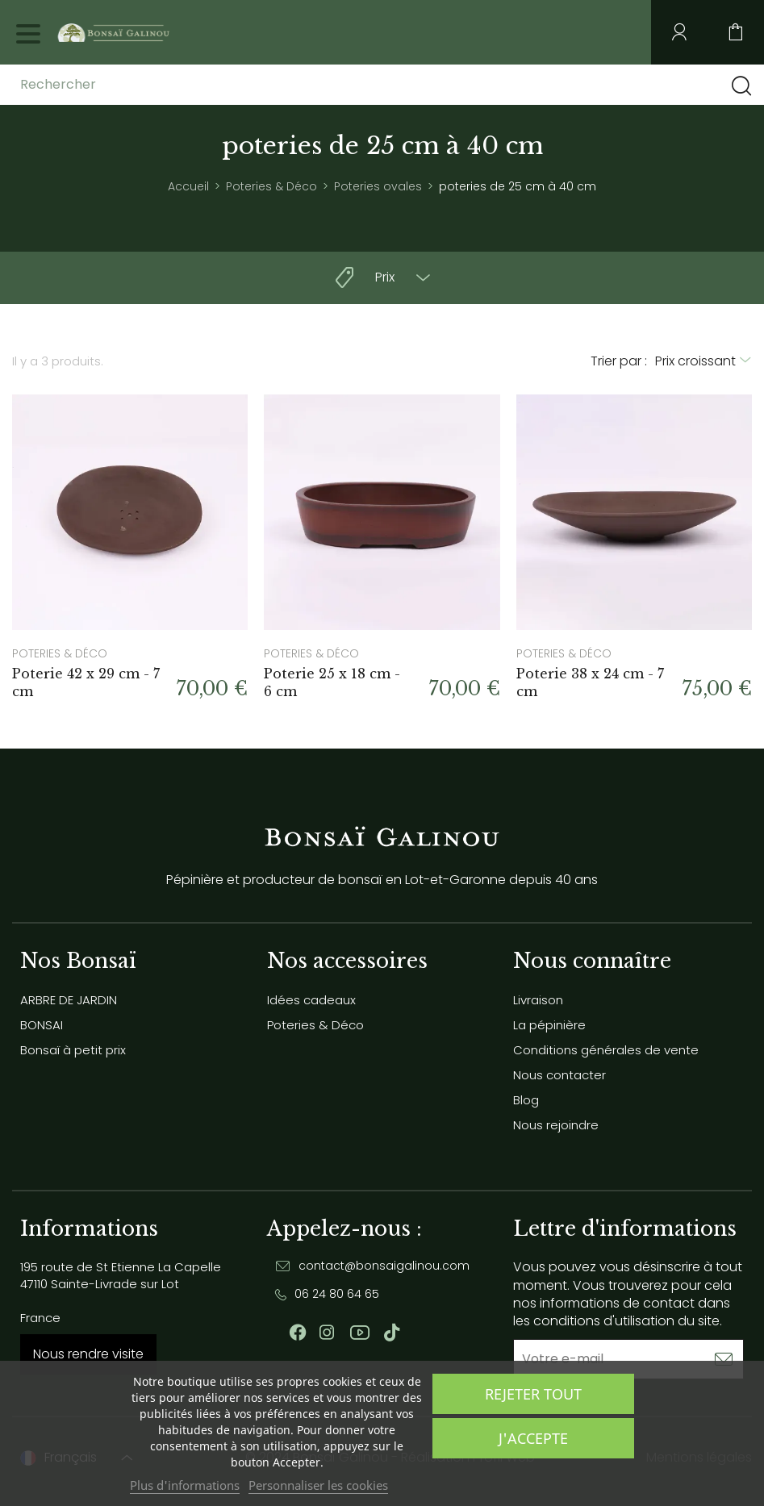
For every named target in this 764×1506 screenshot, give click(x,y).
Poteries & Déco (315, 1024)
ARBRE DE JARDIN (68, 999)
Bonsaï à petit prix (73, 1049)
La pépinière (549, 1024)
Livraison (538, 999)
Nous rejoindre (556, 1124)
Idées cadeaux (311, 999)
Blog (526, 1099)
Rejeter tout (533, 1394)
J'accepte (533, 1438)
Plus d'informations (185, 1485)
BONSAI (41, 1024)
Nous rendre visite (88, 1354)
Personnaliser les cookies (318, 1485)
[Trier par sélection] (703, 361)
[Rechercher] (147, 85)
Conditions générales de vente (606, 1049)
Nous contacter (559, 1074)
